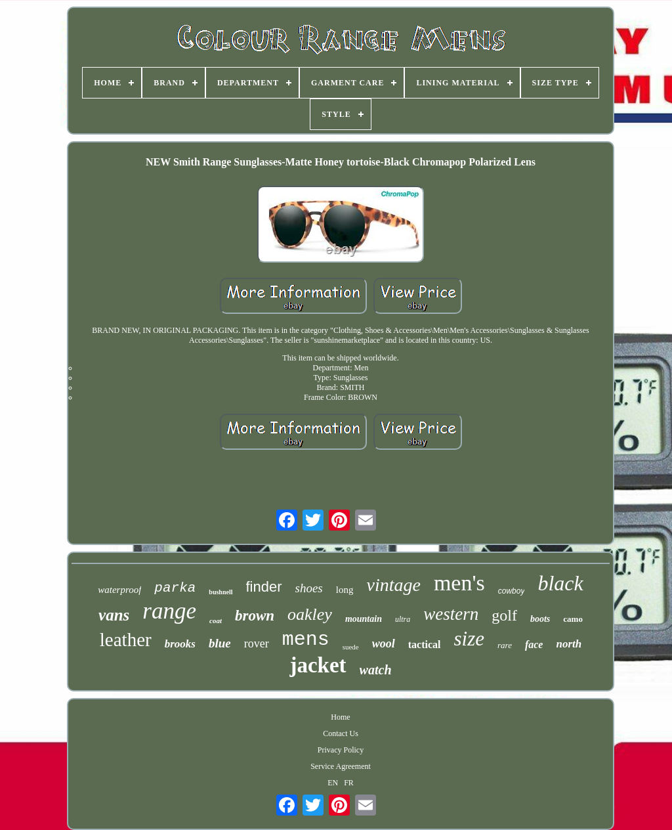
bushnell (220, 592)
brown (254, 615)
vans (113, 615)
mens (305, 639)
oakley (309, 614)
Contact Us (340, 733)
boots (540, 619)
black (560, 583)
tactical (424, 644)
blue (220, 643)
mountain (363, 619)
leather (126, 639)
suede (351, 647)
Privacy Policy (341, 749)
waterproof (119, 589)
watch (376, 670)
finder (264, 587)
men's (459, 583)
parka (175, 588)
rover (256, 643)
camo (573, 619)
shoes (309, 588)
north (568, 644)
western (450, 614)
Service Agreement (340, 766)
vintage (393, 585)
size (469, 638)
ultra (402, 619)
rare (504, 645)
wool (383, 643)
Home (340, 717)
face (534, 644)
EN (332, 782)
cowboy (511, 591)
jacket (317, 665)
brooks (180, 644)
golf (504, 615)
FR (349, 782)
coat (215, 620)
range (169, 611)
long (345, 589)
